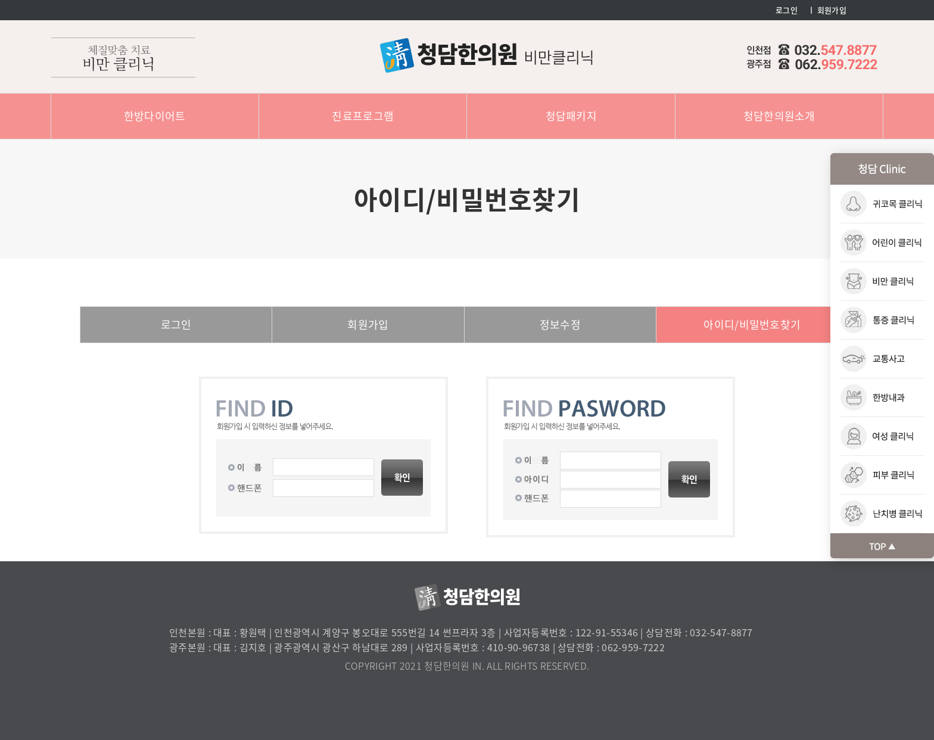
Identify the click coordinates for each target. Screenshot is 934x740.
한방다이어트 (155, 116)
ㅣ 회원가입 (827, 9)
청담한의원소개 (779, 116)
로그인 (787, 9)
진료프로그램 (363, 116)
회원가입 (367, 324)
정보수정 (560, 324)
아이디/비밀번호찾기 (752, 324)
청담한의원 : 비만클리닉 (486, 55)
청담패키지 (571, 116)
